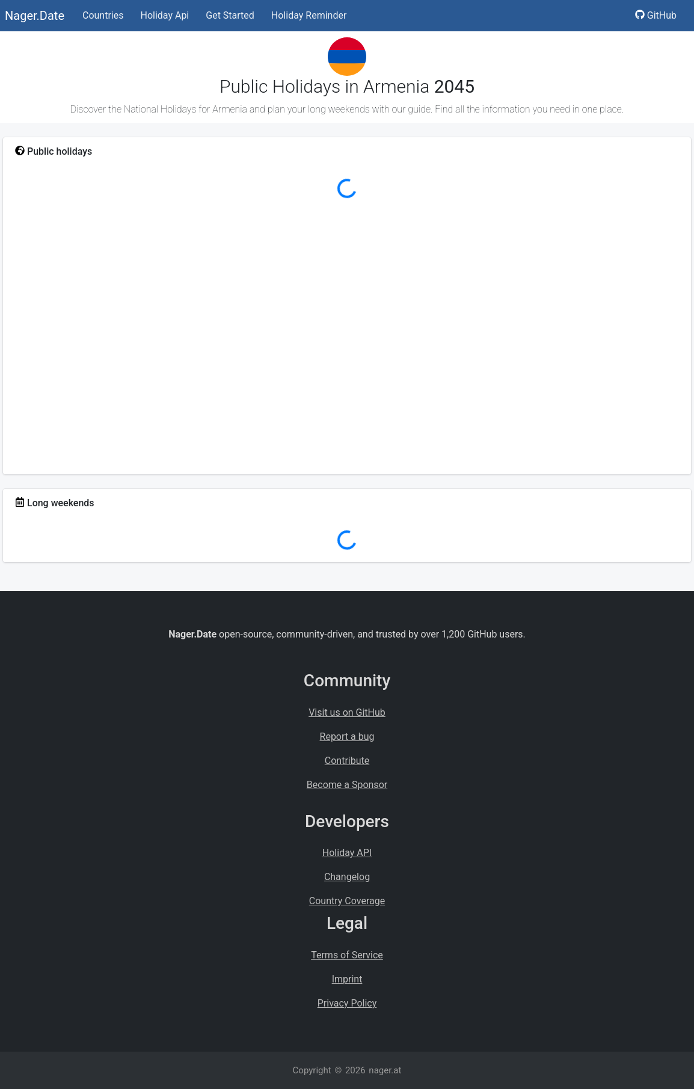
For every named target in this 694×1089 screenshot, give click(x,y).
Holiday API (347, 852)
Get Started (230, 15)
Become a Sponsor (347, 784)
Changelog (347, 877)
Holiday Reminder (309, 15)
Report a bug (347, 736)
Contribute (347, 760)
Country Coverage (347, 901)
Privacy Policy (347, 1003)
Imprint (347, 979)
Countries (102, 15)
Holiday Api (164, 15)
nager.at (385, 1070)
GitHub (656, 15)
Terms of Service (347, 955)
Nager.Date (34, 15)
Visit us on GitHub (347, 712)
